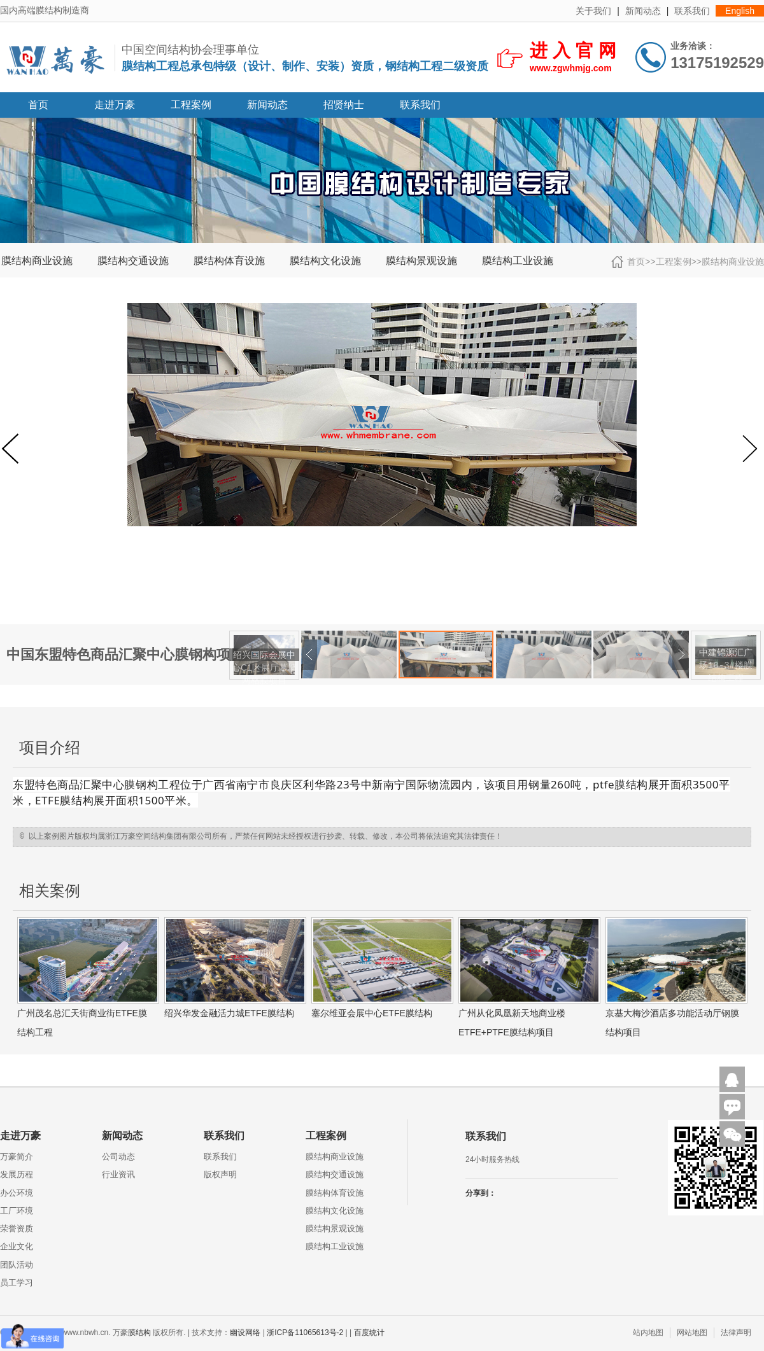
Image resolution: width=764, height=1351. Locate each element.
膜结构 (139, 1332)
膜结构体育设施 (229, 261)
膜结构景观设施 (421, 261)
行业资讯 (118, 1174)
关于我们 (593, 11)
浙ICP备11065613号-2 (305, 1332)
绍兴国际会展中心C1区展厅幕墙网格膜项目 (264, 667)
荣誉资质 (16, 1228)
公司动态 (118, 1156)
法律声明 (736, 1332)
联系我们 (692, 11)
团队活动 (16, 1265)
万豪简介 (16, 1156)
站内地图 (648, 1332)
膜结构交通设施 (133, 261)
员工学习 (16, 1282)
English (739, 11)
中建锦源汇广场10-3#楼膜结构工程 (726, 665)
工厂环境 (16, 1210)
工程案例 (191, 104)
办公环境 (16, 1193)
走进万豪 (114, 104)
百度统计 (369, 1332)
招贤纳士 (343, 104)
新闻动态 (643, 11)
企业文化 (16, 1246)
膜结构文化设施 (325, 261)
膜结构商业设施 (37, 261)
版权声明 (220, 1174)
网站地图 (692, 1332)
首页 (38, 104)
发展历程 (16, 1174)
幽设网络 (245, 1332)
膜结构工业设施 (517, 261)
